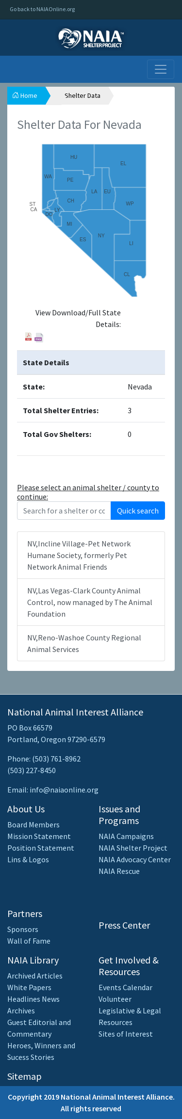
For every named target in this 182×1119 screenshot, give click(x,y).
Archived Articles (35, 975)
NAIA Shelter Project (133, 848)
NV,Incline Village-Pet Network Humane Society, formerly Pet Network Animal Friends (79, 555)
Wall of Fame (28, 941)
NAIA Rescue (119, 871)
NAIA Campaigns (126, 836)
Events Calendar (125, 987)
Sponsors (22, 929)
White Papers (29, 987)
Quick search (138, 510)
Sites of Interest (126, 1034)
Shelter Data (82, 95)
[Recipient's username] (64, 510)
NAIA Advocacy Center (135, 859)
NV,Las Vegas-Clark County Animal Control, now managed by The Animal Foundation (89, 602)
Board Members (33, 824)
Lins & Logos (28, 859)
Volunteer (115, 999)
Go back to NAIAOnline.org (42, 9)
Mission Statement (39, 836)
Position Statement (40, 848)
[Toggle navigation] (160, 69)
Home (24, 95)
